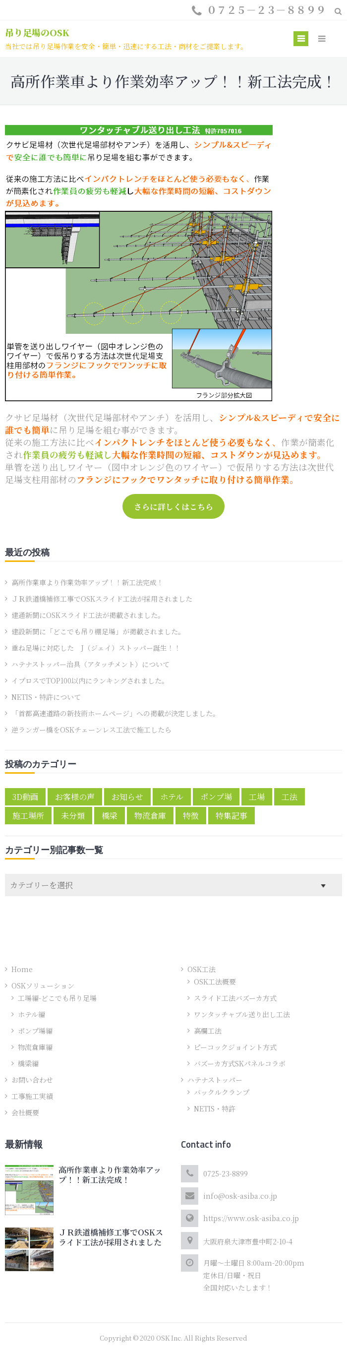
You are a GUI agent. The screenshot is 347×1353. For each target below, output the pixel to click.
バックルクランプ (221, 1092)
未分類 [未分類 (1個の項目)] (73, 815)
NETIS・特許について (46, 697)
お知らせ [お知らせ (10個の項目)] (127, 796)
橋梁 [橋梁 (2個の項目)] (109, 815)
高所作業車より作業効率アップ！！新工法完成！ (87, 582)
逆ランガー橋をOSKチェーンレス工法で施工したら (91, 730)
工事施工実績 (32, 1096)
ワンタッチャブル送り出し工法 (242, 1014)
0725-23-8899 (225, 1173)
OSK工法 (201, 969)
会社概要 (25, 1112)
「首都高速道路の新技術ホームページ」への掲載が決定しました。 (115, 713)
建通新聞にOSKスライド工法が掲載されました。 (88, 615)
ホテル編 (31, 1014)
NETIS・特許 (214, 1108)
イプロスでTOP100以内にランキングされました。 (90, 680)
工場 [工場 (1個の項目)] (257, 796)
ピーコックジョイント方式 (235, 1047)
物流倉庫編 (35, 1047)
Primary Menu (300, 40)
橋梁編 (28, 1063)
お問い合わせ (32, 1080)
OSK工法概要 (215, 981)
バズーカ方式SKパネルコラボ (240, 1063)
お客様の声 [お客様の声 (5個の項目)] (75, 796)
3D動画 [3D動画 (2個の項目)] (25, 796)
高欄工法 (208, 1031)
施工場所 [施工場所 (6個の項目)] (28, 815)
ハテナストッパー (214, 1080)
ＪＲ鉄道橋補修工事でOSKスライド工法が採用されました (101, 599)
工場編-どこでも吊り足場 (57, 998)
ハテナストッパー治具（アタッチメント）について (90, 664)
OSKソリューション (42, 985)
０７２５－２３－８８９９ (266, 9)
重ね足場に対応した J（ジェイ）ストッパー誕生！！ (96, 648)
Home (22, 969)
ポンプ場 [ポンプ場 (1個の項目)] (216, 796)
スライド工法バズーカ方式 (235, 998)
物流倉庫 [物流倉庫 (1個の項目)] (150, 815)
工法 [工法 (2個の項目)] (289, 796)
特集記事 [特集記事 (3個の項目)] (231, 815)
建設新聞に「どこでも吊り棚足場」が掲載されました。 (98, 631)
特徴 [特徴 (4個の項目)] (191, 815)
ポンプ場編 (35, 1031)
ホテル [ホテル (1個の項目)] (171, 796)
